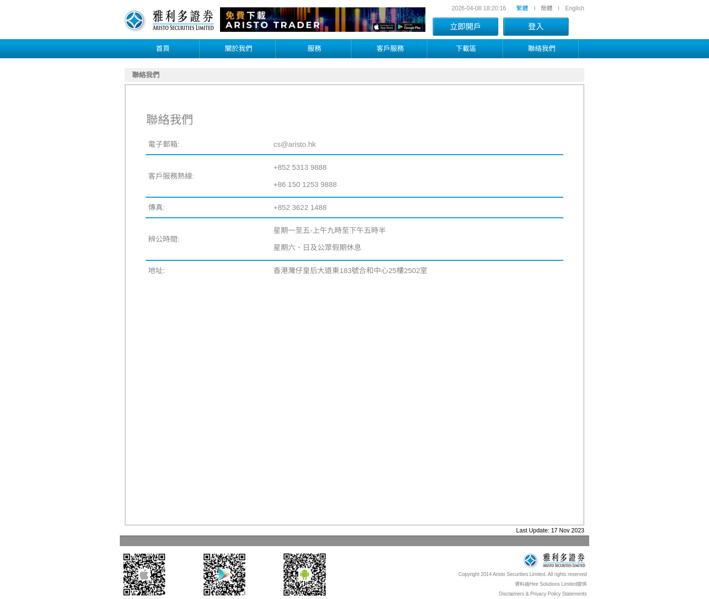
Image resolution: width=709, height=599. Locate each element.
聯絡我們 (541, 48)
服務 (314, 48)
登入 (536, 27)
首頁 (163, 48)
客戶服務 (390, 48)
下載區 (466, 48)
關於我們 (238, 48)
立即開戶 (465, 27)
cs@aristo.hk (294, 144)
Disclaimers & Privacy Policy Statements (543, 594)
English (574, 8)
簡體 (547, 8)
